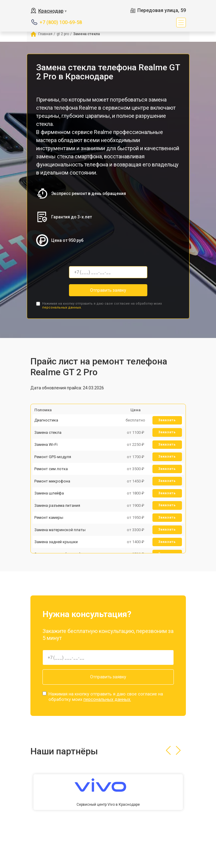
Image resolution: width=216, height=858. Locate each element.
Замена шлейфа (49, 493)
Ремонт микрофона (52, 481)
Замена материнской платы (60, 530)
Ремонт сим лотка (51, 469)
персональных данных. (62, 307)
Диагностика (46, 420)
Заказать (167, 420)
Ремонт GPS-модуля (52, 457)
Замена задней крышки (56, 542)
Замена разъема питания (57, 505)
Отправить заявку (108, 290)
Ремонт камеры (48, 517)
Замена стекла (47, 432)
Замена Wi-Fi (46, 444)
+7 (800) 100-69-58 (60, 22)
